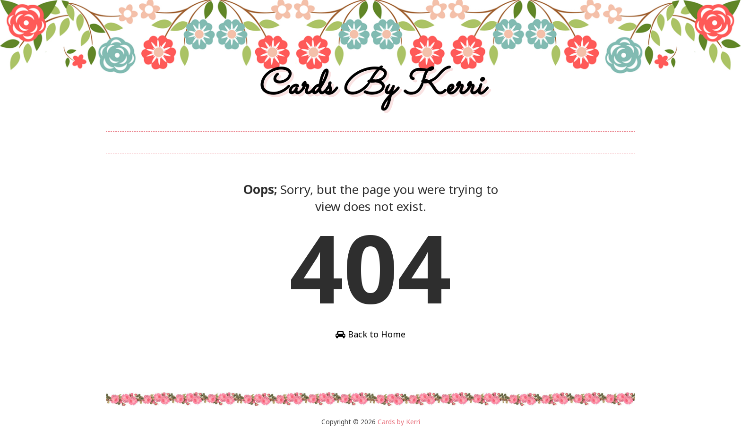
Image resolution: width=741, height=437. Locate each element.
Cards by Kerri (370, 86)
